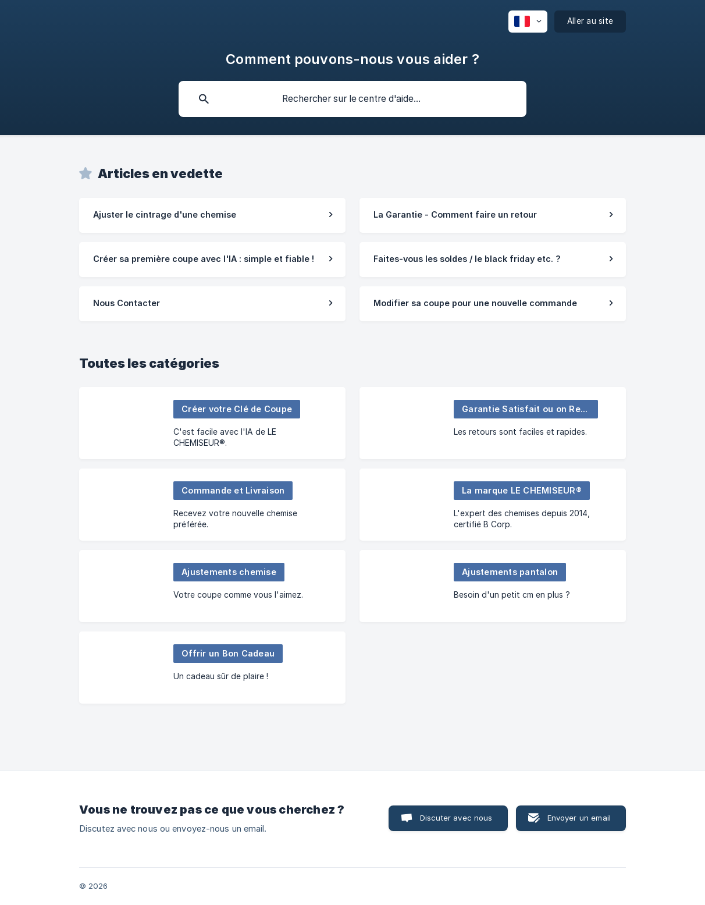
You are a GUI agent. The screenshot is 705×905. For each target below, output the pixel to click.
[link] (212, 215)
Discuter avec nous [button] (456, 817)
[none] (527, 21)
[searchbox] (352, 99)
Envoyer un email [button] (579, 817)
